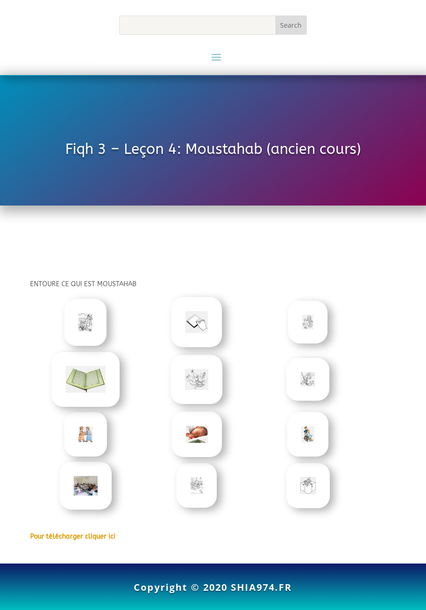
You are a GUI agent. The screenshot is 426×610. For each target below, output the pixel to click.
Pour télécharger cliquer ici (72, 537)
